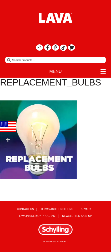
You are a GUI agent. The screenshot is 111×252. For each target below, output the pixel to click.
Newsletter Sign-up (77, 216)
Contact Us (25, 209)
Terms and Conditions (57, 209)
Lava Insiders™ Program (37, 216)
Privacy (85, 209)
